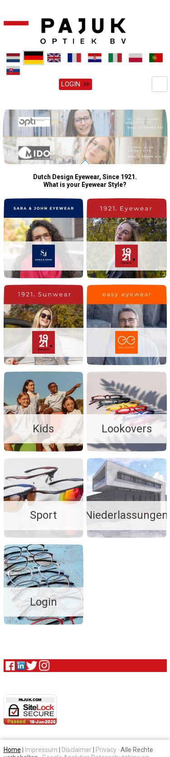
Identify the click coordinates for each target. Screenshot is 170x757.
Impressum (41, 748)
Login (70, 84)
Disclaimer (77, 748)
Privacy (106, 748)
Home (12, 748)
